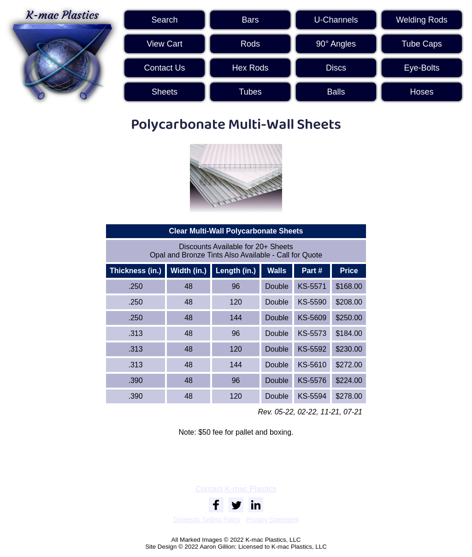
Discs (336, 67)
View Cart (165, 43)
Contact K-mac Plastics (236, 489)
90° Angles (336, 43)
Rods (250, 43)
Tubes (250, 91)
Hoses (421, 91)
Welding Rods (422, 19)
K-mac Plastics (62, 54)
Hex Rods (250, 67)
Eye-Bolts (421, 67)
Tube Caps (421, 43)
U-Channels (336, 19)
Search (164, 19)
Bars (250, 19)
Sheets (164, 91)
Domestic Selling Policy (207, 519)
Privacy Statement (272, 519)
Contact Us (164, 67)
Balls (336, 91)
